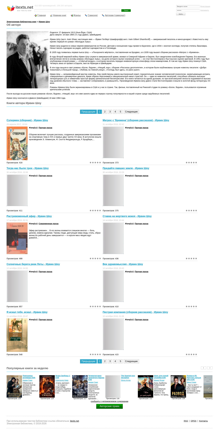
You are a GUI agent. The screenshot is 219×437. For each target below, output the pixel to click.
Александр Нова (61, 380)
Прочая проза (45, 128)
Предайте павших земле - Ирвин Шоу (126, 168)
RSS (186, 421)
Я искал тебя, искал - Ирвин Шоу (27, 312)
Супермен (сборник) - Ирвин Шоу (27, 120)
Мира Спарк (191, 382)
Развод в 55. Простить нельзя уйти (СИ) (194, 378)
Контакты (203, 421)
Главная (41, 15)
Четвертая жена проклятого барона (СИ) (96, 378)
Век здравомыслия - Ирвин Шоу (123, 264)
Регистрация (205, 6)
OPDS (193, 421)
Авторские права (109, 406)
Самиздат (93, 15)
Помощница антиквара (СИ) (29, 377)
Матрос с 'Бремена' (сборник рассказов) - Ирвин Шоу (136, 120)
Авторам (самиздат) (115, 15)
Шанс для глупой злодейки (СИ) (161, 377)
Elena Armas (126, 380)
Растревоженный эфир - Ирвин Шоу (29, 216)
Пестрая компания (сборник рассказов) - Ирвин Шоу (135, 312)
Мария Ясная (159, 380)
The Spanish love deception (128, 377)
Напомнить (204, 10)
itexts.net (74, 421)
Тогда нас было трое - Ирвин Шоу (28, 168)
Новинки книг (59, 15)
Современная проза (48, 223)
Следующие (131, 111)
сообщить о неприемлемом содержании (109, 401)
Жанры (77, 15)
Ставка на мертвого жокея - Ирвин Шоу (127, 216)
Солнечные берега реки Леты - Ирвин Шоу (33, 264)
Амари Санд (27, 380)
